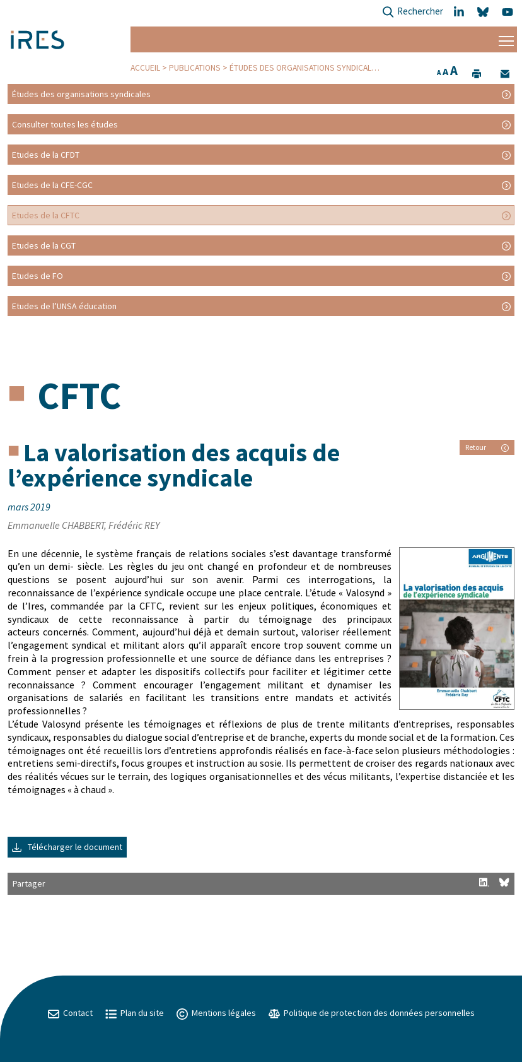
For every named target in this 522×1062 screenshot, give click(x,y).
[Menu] (506, 39)
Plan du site (134, 1012)
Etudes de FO (37, 275)
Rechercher (412, 12)
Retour (487, 447)
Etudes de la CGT (44, 245)
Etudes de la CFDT (45, 154)
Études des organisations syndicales (305, 67)
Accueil (145, 67)
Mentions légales (216, 1012)
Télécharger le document (67, 847)
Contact (70, 1012)
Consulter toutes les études (65, 124)
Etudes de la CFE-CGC (52, 185)
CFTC (79, 395)
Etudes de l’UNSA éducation (64, 306)
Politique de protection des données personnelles (372, 1012)
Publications (195, 67)
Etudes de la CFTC (45, 215)
